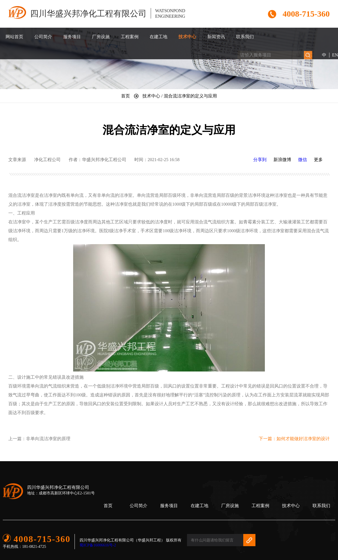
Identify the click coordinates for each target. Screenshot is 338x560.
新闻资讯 (216, 36)
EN (335, 55)
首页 (108, 505)
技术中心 (187, 36)
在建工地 (158, 36)
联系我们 (245, 36)
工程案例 (130, 36)
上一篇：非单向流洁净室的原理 (39, 438)
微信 (302, 159)
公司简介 (43, 36)
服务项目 (72, 36)
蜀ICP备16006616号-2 (98, 545)
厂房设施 (101, 36)
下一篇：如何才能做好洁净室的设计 (294, 438)
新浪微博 (282, 159)
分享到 (260, 159)
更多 (318, 159)
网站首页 (14, 36)
